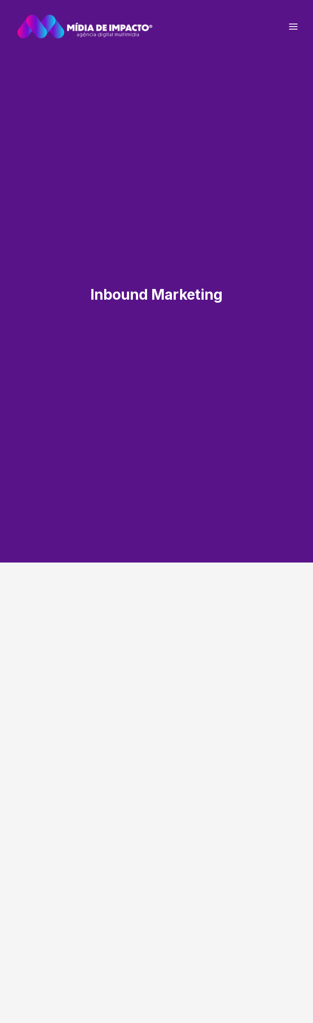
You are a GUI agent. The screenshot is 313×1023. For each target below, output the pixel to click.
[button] (293, 26)
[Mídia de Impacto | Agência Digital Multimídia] (84, 27)
